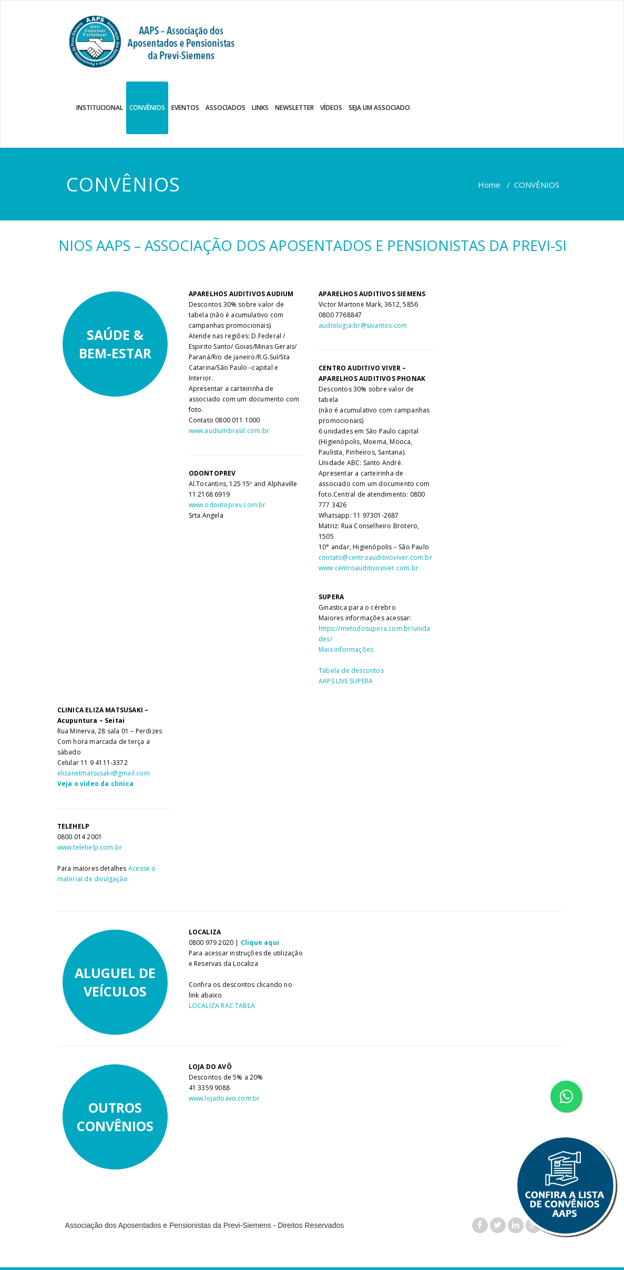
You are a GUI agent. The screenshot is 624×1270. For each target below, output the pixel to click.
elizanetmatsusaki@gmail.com (103, 773)
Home (489, 184)
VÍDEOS (331, 107)
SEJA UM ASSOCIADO (379, 107)
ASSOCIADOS (225, 107)
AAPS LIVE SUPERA (346, 681)
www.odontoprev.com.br (227, 504)
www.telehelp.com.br (89, 847)
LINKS (260, 107)
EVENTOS (185, 107)
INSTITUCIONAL (99, 107)
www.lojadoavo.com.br (224, 1098)
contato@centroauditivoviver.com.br (375, 557)
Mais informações (346, 649)
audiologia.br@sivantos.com (363, 325)
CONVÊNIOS (147, 107)
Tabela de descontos (351, 670)
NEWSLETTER (294, 107)
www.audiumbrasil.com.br (229, 430)
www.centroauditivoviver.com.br (368, 567)
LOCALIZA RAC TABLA (222, 1005)
